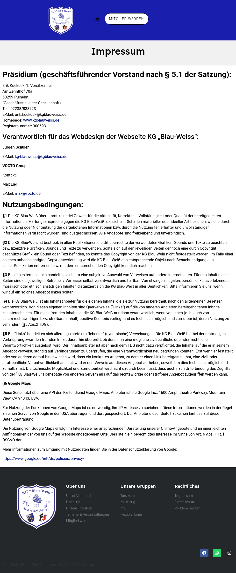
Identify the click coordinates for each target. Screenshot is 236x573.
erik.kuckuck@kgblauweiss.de (40, 114)
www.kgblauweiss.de (41, 120)
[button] (97, 19)
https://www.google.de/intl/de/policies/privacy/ (43, 458)
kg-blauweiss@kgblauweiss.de (41, 156)
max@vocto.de (28, 193)
